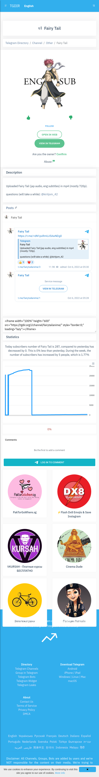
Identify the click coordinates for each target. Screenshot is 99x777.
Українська (26, 736)
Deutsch (63, 736)
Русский (39, 736)
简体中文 (38, 747)
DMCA (26, 714)
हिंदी (82, 747)
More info (60, 773)
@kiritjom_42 (49, 194)
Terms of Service (27, 705)
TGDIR (15, 6)
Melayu (74, 747)
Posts (10, 208)
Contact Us (26, 701)
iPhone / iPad (72, 672)
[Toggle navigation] (93, 6)
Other (49, 43)
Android (72, 668)
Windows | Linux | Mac (72, 677)
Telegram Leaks (26, 685)
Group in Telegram (27, 672)
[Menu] (93, 364)
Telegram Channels (26, 668)
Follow (49, 126)
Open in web (49, 134)
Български (75, 741)
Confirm (61, 154)
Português (14, 741)
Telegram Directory (16, 43)
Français (51, 736)
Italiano (75, 736)
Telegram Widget (26, 681)
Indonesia (62, 747)
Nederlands (29, 741)
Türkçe (63, 741)
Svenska (43, 741)
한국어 (50, 747)
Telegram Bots (26, 677)
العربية (18, 747)
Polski (53, 741)
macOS (72, 681)
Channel (37, 43)
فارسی (28, 747)
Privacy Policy (26, 709)
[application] (49, 390)
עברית (87, 741)
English (12, 736)
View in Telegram (49, 143)
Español (86, 736)
